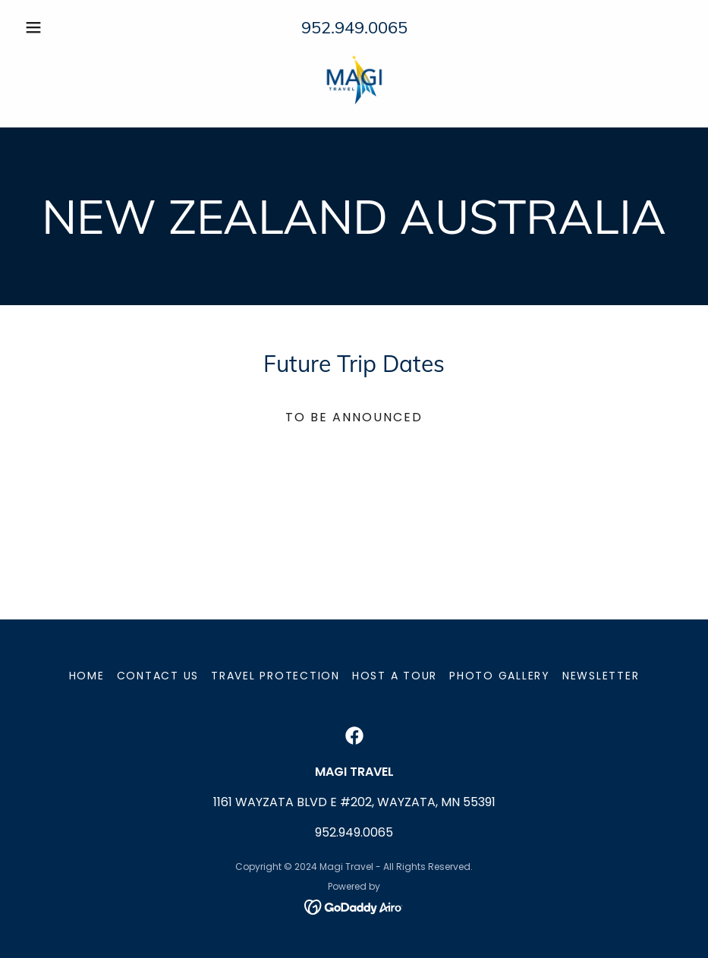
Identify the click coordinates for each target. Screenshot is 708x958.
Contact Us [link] (158, 675)
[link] (354, 79)
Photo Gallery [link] (499, 675)
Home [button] (87, 675)
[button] (68, 27)
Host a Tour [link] (394, 675)
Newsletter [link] (601, 675)
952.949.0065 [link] (354, 27)
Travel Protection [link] (275, 675)
